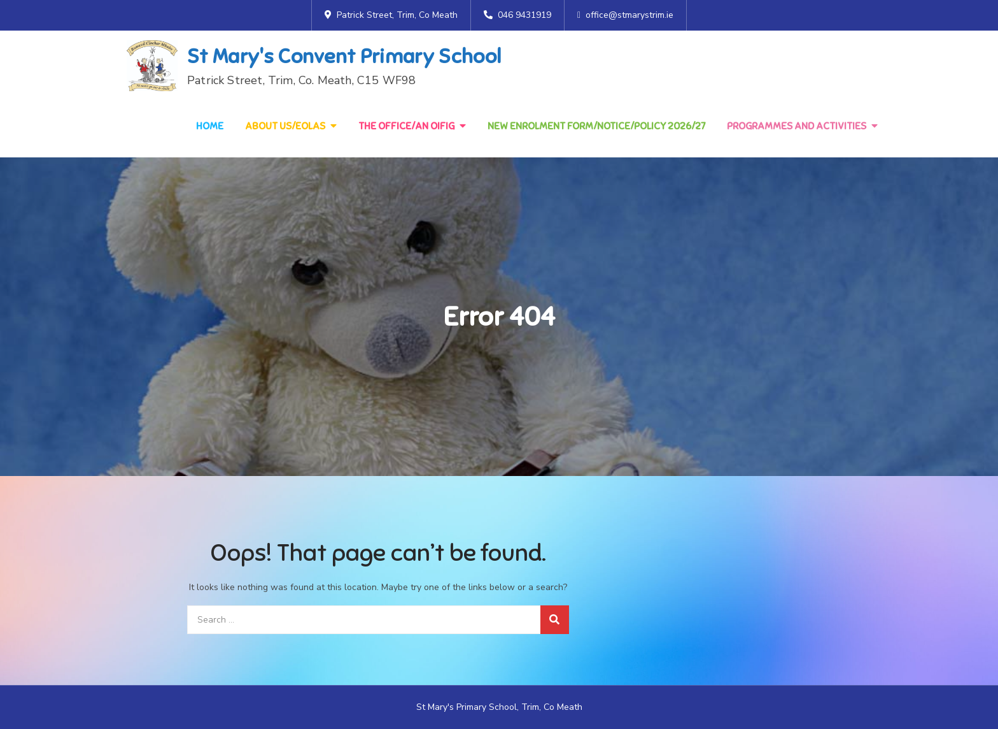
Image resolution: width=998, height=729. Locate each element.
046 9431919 (517, 15)
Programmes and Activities (796, 126)
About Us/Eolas (285, 126)
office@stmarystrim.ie (625, 15)
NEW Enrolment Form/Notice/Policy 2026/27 (596, 126)
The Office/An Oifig (406, 126)
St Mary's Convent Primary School (344, 56)
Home (209, 126)
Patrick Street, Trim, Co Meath (391, 15)
